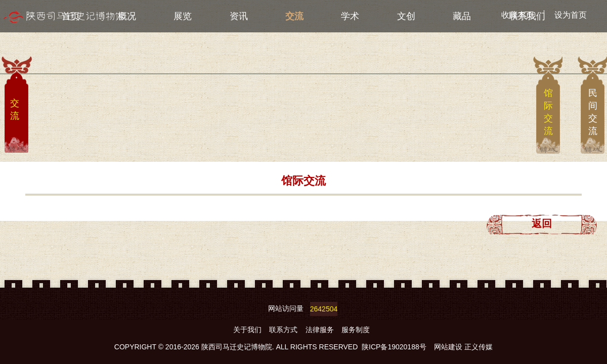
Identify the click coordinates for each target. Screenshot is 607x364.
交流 (294, 16)
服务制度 (355, 330)
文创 (406, 16)
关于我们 (248, 330)
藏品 (462, 16)
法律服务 (321, 330)
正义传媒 (478, 347)
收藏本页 (517, 15)
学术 (350, 16)
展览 (183, 16)
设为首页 (570, 15)
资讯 (239, 16)
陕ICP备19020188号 (394, 347)
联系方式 (284, 330)
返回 (542, 223)
